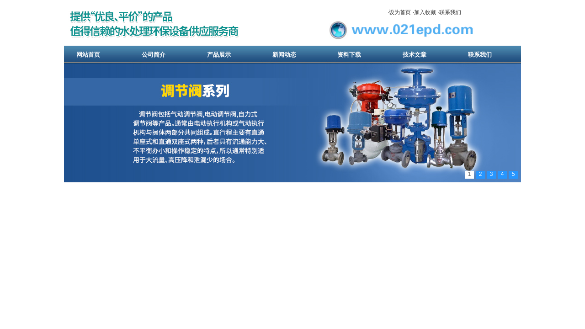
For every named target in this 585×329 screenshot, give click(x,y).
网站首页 (88, 54)
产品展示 (219, 54)
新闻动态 (284, 54)
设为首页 (400, 12)
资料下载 (349, 54)
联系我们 (450, 12)
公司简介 (153, 54)
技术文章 (414, 54)
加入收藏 (425, 12)
